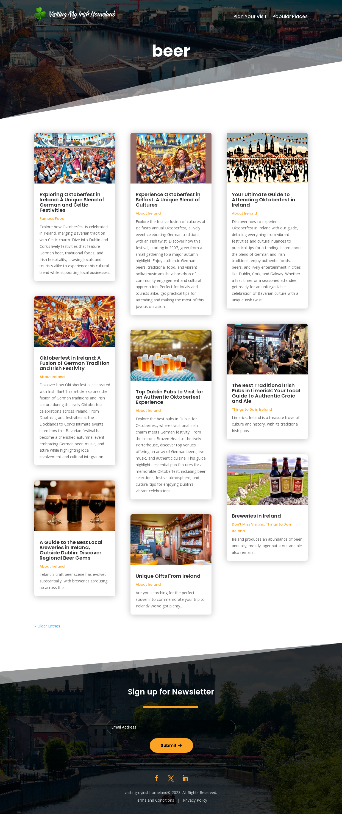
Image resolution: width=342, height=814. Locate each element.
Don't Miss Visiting (248, 524)
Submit (169, 745)
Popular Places (290, 17)
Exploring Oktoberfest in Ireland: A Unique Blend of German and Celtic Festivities (72, 202)
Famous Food (52, 218)
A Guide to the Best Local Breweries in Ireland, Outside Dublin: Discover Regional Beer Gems (71, 550)
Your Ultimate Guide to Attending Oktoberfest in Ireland (263, 199)
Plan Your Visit (249, 17)
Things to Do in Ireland (252, 409)
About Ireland (52, 376)
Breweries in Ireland (256, 515)
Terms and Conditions (154, 800)
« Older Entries (47, 626)
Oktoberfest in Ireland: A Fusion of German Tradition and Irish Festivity (75, 363)
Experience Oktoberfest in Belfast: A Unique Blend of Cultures (168, 199)
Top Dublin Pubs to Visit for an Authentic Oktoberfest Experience (169, 396)
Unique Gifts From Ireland (168, 576)
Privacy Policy (195, 800)
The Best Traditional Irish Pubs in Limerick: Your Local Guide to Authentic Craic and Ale (266, 393)
